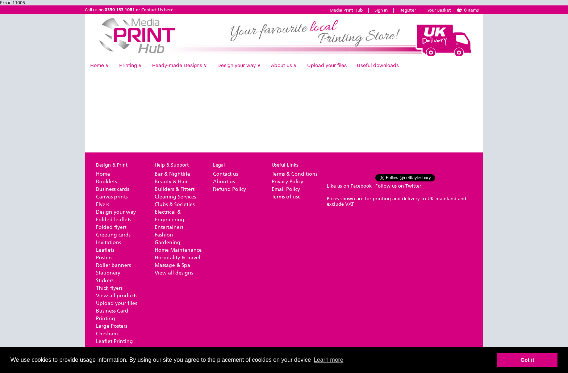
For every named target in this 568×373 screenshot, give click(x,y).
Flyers (102, 204)
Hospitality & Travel (177, 258)
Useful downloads (378, 65)
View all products (116, 296)
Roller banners (113, 265)
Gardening (167, 242)
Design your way (239, 65)
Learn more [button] (328, 360)
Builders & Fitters (175, 189)
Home (99, 65)
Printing (130, 65)
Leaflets (105, 250)
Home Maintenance (178, 250)
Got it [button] (527, 360)
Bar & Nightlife (172, 174)
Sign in (381, 10)
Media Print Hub (346, 10)
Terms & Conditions (294, 174)
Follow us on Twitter (398, 186)
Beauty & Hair (171, 182)
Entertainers (169, 227)
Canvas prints (112, 197)
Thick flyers (109, 288)
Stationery (108, 273)
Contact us (225, 174)
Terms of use (286, 197)
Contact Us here (157, 9)
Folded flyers (111, 227)
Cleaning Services (175, 197)
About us (284, 65)
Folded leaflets (113, 220)
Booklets (106, 182)
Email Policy (286, 189)
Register (408, 10)
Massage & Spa (172, 265)
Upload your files (327, 65)
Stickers (104, 280)
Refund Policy (229, 189)
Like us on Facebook (349, 186)
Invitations (108, 242)
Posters (104, 258)
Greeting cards (113, 235)
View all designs (174, 273)
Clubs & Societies (175, 204)
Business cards (112, 189)
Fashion (164, 235)
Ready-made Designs (179, 65)
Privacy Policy (287, 182)
